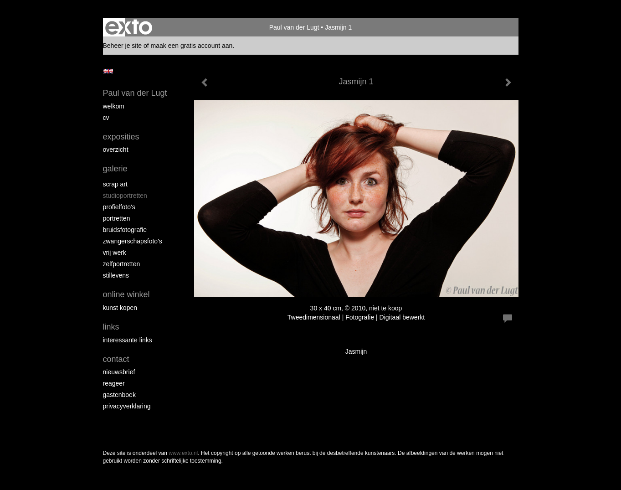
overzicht (115, 149)
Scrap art (115, 184)
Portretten (116, 218)
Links (111, 326)
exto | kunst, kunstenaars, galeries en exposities (128, 27)
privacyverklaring (127, 406)
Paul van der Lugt (294, 27)
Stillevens (116, 275)
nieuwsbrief (119, 372)
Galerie (115, 168)
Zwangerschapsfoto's (132, 241)
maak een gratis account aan (192, 45)
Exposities (121, 136)
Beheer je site (122, 45)
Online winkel (126, 294)
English (108, 71)
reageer (114, 383)
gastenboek (119, 394)
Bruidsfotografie (125, 229)
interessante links (127, 340)
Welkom (113, 106)
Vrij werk (114, 252)
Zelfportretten (121, 264)
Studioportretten (125, 195)
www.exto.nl (183, 453)
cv (106, 117)
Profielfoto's (119, 207)
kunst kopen (120, 307)
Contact (116, 359)
